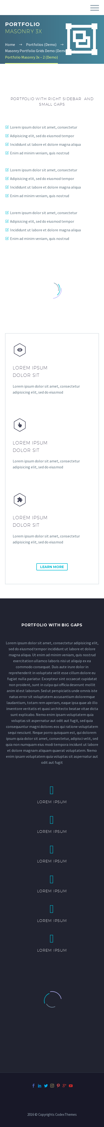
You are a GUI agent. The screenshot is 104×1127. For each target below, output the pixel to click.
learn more (52, 567)
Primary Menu (94, 8)
